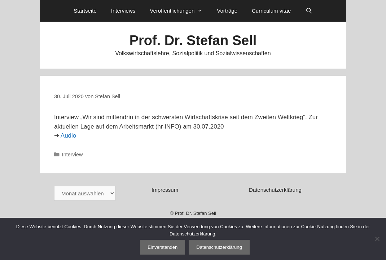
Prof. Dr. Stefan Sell (193, 40)
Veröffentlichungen (180, 11)
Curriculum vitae (271, 11)
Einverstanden (162, 247)
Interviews (123, 11)
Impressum (165, 190)
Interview (72, 154)
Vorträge (227, 11)
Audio (68, 135)
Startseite (85, 11)
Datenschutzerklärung (275, 190)
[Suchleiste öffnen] (308, 11)
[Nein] (377, 238)
